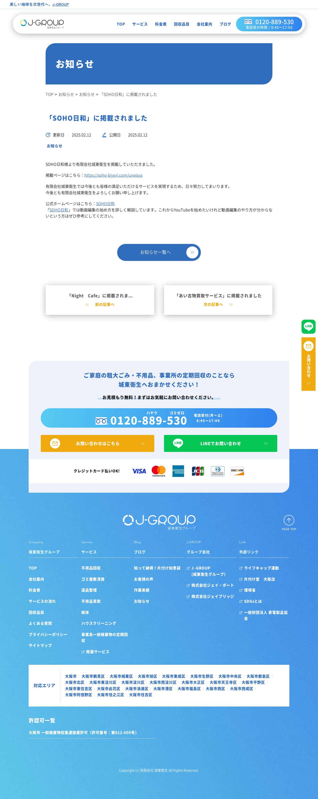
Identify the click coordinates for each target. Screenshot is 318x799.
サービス (138, 24)
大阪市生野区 (194, 673)
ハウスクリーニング (94, 626)
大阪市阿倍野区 (263, 685)
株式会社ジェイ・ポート (214, 588)
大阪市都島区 (250, 673)
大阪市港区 (155, 685)
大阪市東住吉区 (70, 685)
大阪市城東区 (113, 673)
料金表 (159, 24)
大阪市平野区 (245, 679)
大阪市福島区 (181, 685)
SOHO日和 (105, 204)
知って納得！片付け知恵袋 (155, 571)
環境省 (255, 593)
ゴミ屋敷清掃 (88, 582)
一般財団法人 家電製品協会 (272, 615)
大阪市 (63, 673)
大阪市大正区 (185, 679)
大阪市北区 (67, 679)
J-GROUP (60, 4)
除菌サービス (93, 648)
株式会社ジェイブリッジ (214, 599)
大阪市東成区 (166, 673)
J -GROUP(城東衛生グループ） (211, 574)
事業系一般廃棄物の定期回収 (102, 638)
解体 (80, 615)
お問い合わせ (309, 365)
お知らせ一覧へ (155, 252)
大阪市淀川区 (125, 679)
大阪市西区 (207, 685)
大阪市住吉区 (101, 692)
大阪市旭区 (139, 673)
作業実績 (140, 593)
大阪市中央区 (222, 673)
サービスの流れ (34, 604)
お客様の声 (142, 582)
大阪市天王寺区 (215, 679)
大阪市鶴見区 (85, 673)
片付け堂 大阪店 (264, 582)
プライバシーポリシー (40, 638)
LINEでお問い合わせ (224, 446)
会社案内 (203, 24)
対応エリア (37, 682)
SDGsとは (258, 604)
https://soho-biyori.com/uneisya (113, 175)
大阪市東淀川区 (95, 679)
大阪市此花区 (101, 685)
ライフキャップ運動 (266, 571)
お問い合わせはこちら (93, 446)
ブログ (223, 24)
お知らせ (54, 146)
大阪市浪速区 (129, 685)
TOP (119, 24)
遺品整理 (84, 593)
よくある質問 (32, 626)
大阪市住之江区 (70, 692)
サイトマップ (32, 648)
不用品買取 (86, 604)
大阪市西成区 (233, 685)
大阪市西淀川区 (155, 679)
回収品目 (180, 24)
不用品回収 (86, 571)
